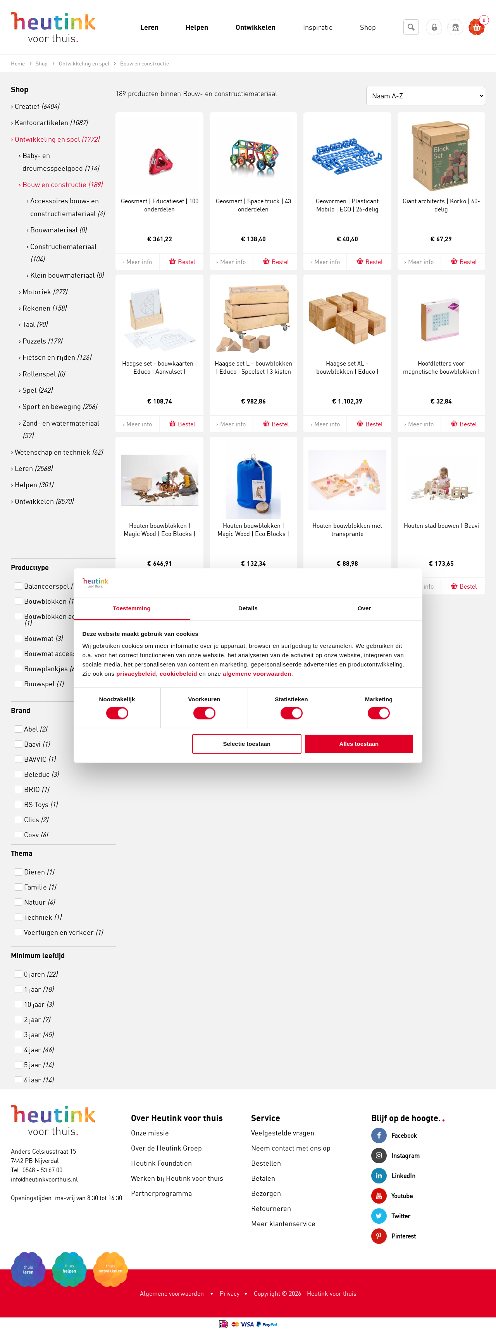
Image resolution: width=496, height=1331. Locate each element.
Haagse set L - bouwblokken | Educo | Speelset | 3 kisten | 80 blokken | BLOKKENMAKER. (253, 375)
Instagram (395, 1155)
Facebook (394, 1135)
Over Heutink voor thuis (177, 1117)
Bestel (181, 262)
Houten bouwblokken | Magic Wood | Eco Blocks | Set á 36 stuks (253, 534)
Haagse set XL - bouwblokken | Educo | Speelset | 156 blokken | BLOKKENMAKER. (347, 375)
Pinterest (393, 1236)
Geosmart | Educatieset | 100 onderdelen (159, 205)
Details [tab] (248, 608)
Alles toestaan (359, 744)
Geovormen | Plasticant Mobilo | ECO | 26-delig (347, 205)
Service (265, 1117)
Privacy (229, 1293)
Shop (19, 89)
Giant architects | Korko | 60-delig (441, 205)
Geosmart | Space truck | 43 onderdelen (253, 205)
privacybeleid (136, 674)
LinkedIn (393, 1175)
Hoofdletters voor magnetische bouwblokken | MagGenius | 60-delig (441, 371)
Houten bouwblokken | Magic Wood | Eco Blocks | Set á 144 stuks (159, 534)
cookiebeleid (179, 674)
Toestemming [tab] (132, 608)
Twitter (390, 1216)
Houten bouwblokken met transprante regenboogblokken (347, 534)
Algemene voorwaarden (172, 1293)
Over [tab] (364, 608)
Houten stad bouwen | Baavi (441, 525)
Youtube (392, 1196)
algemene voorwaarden (257, 674)
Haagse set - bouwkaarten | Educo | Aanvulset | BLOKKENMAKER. (159, 371)
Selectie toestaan (247, 744)
